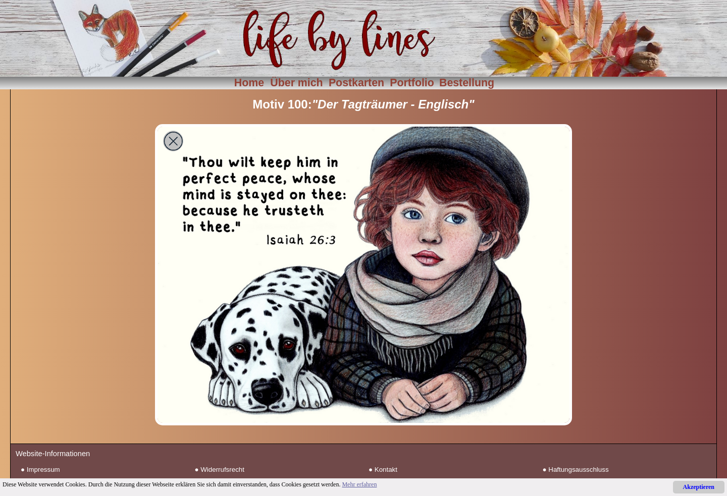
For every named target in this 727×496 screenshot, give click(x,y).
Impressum (43, 469)
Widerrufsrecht (222, 469)
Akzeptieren (698, 486)
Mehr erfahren (359, 484)
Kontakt (386, 469)
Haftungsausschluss (578, 469)
